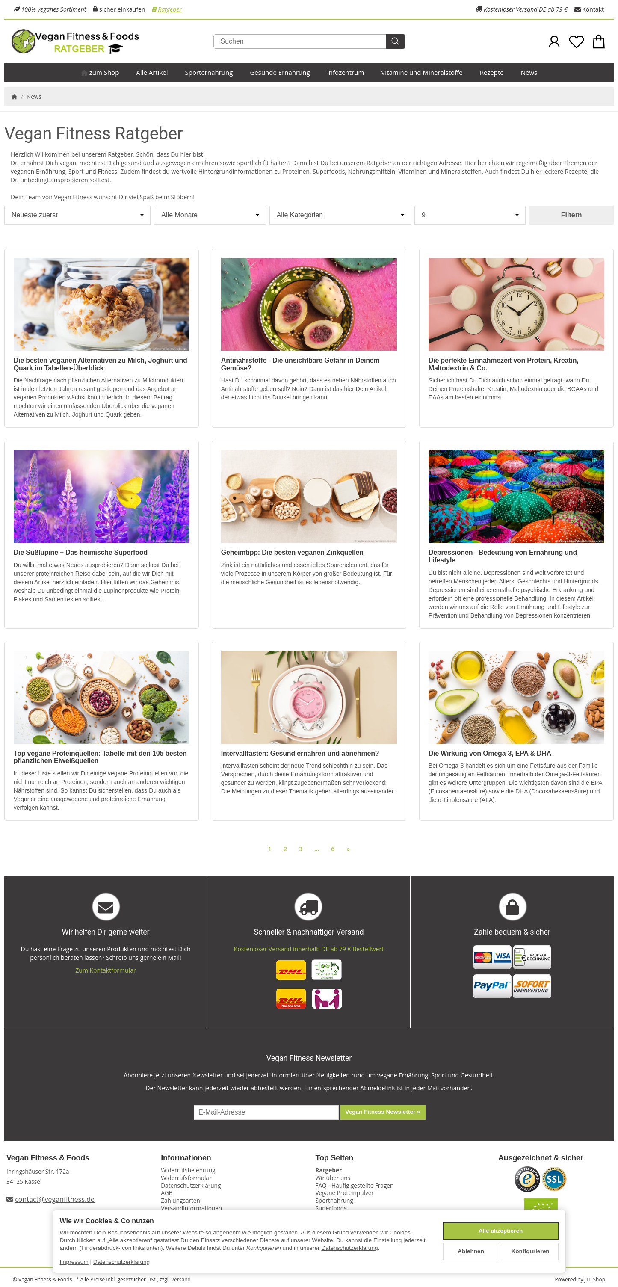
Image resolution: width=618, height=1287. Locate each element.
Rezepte (492, 72)
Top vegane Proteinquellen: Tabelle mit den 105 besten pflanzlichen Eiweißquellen (100, 757)
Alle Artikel (152, 72)
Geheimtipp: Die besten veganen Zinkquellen (292, 552)
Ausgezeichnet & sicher (540, 1158)
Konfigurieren (530, 1251)
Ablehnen (471, 1251)
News (529, 72)
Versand (181, 1279)
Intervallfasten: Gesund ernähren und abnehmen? (300, 753)
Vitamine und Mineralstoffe (421, 72)
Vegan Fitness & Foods (47, 1158)
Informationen (186, 1158)
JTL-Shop (595, 1279)
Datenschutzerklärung (349, 1248)
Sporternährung (209, 72)
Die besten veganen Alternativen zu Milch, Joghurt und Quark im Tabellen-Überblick (100, 364)
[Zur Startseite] (110, 41)
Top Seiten (335, 1158)
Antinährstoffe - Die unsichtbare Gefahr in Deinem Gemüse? (300, 364)
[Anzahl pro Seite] (470, 215)
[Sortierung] (77, 215)
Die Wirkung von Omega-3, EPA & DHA (490, 753)
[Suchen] (309, 41)
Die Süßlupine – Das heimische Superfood (81, 552)
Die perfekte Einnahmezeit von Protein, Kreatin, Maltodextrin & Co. (504, 364)
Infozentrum (345, 72)
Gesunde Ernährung (280, 72)
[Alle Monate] (210, 215)
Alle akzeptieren (501, 1231)
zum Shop (100, 72)
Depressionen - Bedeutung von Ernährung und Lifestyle (503, 556)
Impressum (74, 1262)
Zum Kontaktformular (105, 970)
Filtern (571, 215)
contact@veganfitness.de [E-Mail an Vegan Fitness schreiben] (55, 1199)
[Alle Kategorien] (340, 215)
